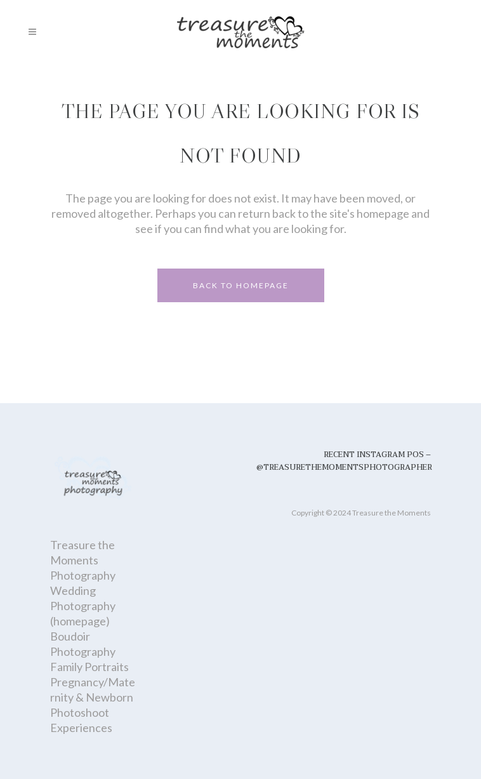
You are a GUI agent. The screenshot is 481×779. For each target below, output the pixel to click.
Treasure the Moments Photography (82, 560)
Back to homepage (241, 285)
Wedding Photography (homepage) (82, 605)
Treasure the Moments (391, 512)
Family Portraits (89, 667)
